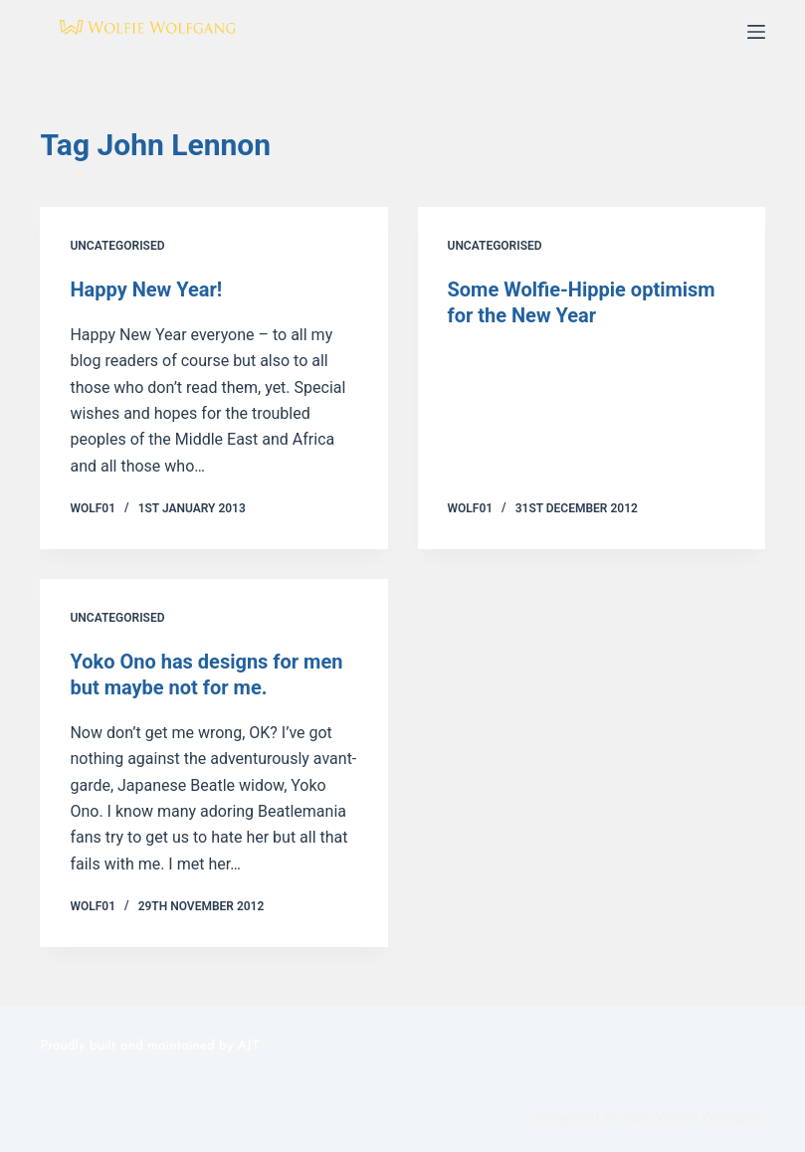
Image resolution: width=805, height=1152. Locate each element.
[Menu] (756, 32)
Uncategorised (117, 246)
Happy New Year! (146, 289)
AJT (249, 1046)
